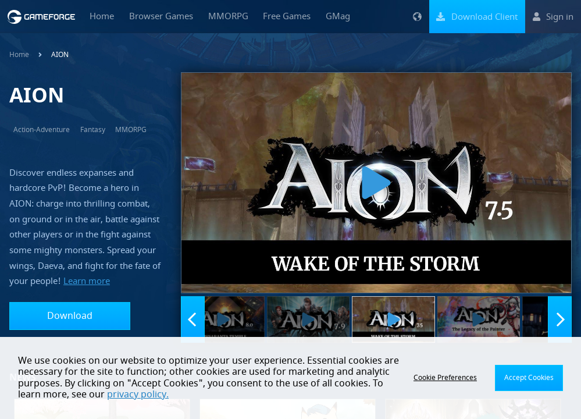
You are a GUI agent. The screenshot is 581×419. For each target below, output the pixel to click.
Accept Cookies (529, 377)
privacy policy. (138, 395)
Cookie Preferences (445, 377)
